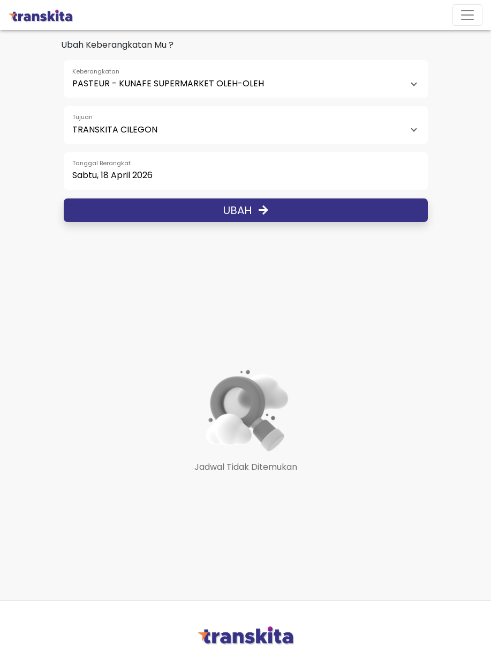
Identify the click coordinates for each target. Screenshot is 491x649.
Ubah (245, 210)
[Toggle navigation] (467, 15)
